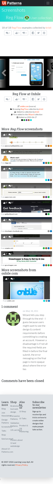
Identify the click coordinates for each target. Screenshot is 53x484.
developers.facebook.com (14, 231)
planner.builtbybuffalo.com (14, 146)
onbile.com (24, 106)
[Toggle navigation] (47, 3)
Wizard (31, 114)
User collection (40, 18)
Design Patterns (5, 421)
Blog (4, 408)
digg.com (8, 163)
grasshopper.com (11, 265)
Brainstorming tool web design (16, 409)
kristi (48, 27)
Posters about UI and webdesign (16, 443)
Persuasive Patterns (15, 417)
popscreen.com (10, 197)
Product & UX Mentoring (24, 428)
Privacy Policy (21, 465)
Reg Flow (14, 17)
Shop (4, 434)
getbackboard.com (11, 214)
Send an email (7, 438)
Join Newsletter (6, 414)
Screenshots (7, 426)
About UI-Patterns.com (7, 450)
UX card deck (16, 430)
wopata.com (9, 248)
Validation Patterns (14, 424)
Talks (4, 430)
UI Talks (22, 418)
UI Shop (22, 411)
